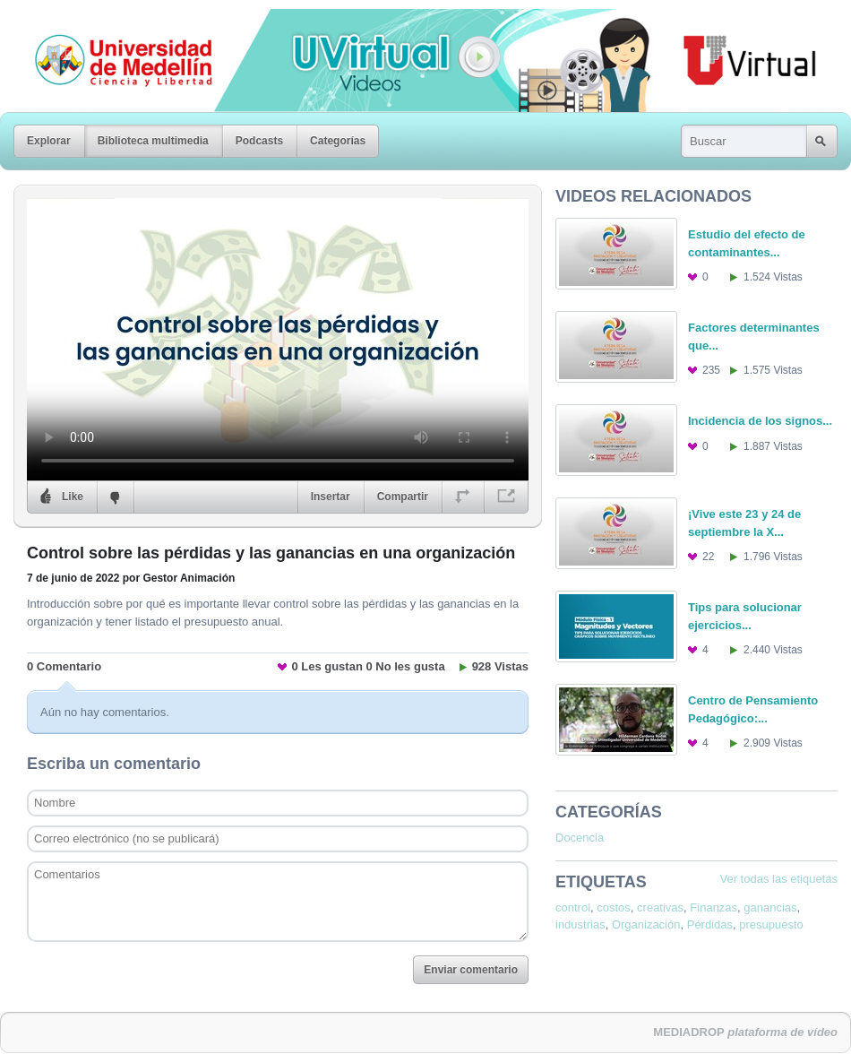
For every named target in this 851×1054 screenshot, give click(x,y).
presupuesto (771, 924)
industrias (580, 924)
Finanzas (713, 907)
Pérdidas (710, 924)
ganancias (770, 907)
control (572, 907)
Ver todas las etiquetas (778, 879)
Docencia (579, 837)
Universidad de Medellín (109, 21)
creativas (660, 907)
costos (614, 907)
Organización (646, 924)
